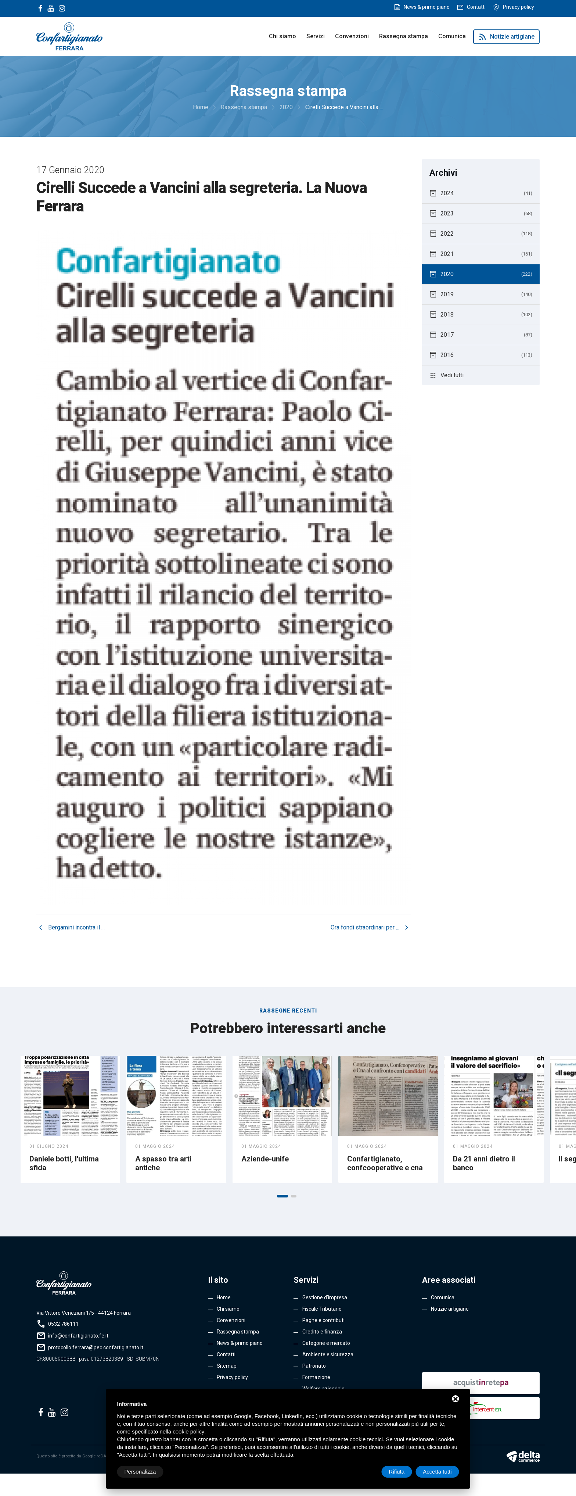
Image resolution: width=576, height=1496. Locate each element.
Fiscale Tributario (322, 1309)
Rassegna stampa (403, 36)
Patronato (314, 1366)
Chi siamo (282, 36)
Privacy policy (518, 7)
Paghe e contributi (323, 1320)
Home (224, 1297)
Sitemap (227, 1366)
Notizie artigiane (506, 37)
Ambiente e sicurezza (327, 1354)
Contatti (476, 7)
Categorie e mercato (326, 1343)
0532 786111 (63, 1324)
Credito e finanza (322, 1332)
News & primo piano (427, 7)
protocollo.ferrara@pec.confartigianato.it (95, 1347)
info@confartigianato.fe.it (78, 1336)
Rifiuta (397, 1471)
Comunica (452, 36)
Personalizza (140, 1471)
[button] (282, 1196)
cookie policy (188, 1431)
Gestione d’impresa (324, 1297)
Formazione (316, 1377)
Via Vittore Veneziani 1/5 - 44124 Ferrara (83, 1313)
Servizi (315, 36)
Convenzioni (352, 36)
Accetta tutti (437, 1471)
